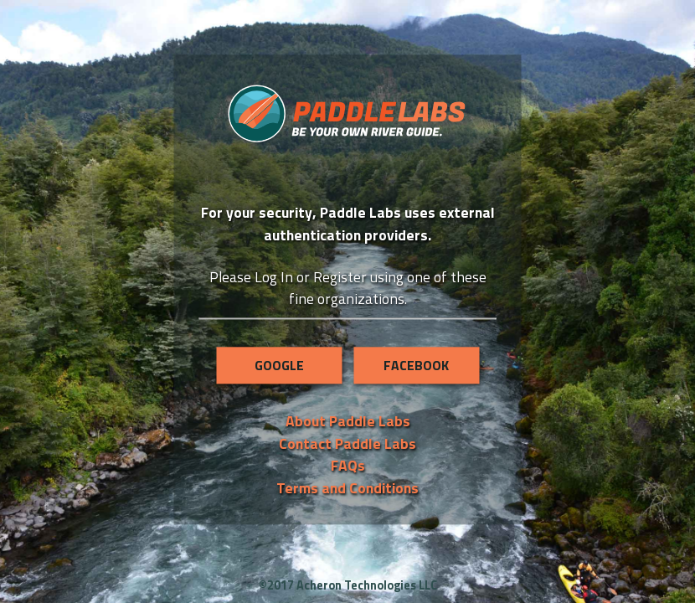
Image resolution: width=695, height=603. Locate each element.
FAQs (348, 465)
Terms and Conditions (347, 488)
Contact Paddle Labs (347, 443)
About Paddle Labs (348, 421)
